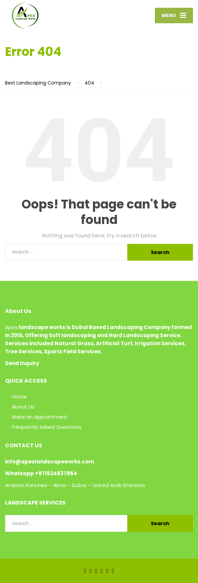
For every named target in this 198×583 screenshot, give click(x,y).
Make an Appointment (40, 416)
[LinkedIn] (96, 570)
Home (19, 396)
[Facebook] (85, 570)
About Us (23, 406)
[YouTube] (102, 570)
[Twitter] (91, 570)
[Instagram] (107, 570)
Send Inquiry (22, 363)
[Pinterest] (113, 570)
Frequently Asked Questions (46, 426)
